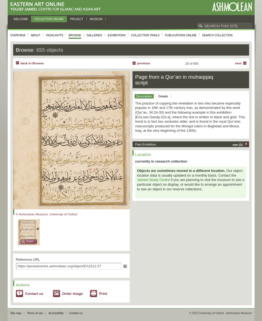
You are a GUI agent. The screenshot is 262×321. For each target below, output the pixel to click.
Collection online (48, 19)
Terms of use (35, 313)
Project (76, 19)
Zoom (29, 241)
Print (103, 294)
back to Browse (32, 63)
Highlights (54, 35)
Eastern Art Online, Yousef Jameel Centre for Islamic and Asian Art (56, 6)
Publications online (180, 35)
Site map (15, 313)
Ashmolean (232, 6)
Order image (72, 294)
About (35, 35)
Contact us (34, 294)
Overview (18, 35)
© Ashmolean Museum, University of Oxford (46, 214)
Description (144, 96)
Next (238, 63)
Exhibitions (117, 35)
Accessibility (56, 313)
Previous (143, 63)
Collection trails (145, 35)
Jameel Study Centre (153, 180)
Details (163, 96)
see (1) (238, 144)
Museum (96, 19)
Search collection (217, 35)
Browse (75, 35)
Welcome (21, 19)
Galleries (94, 35)
